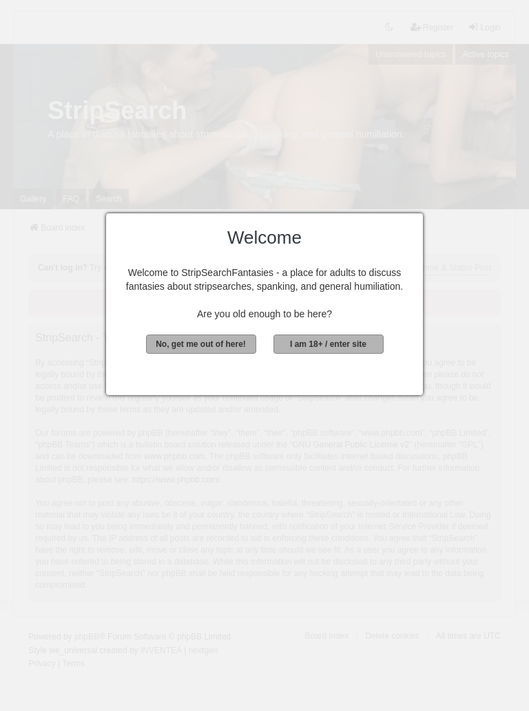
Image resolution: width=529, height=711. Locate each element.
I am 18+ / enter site (328, 344)
